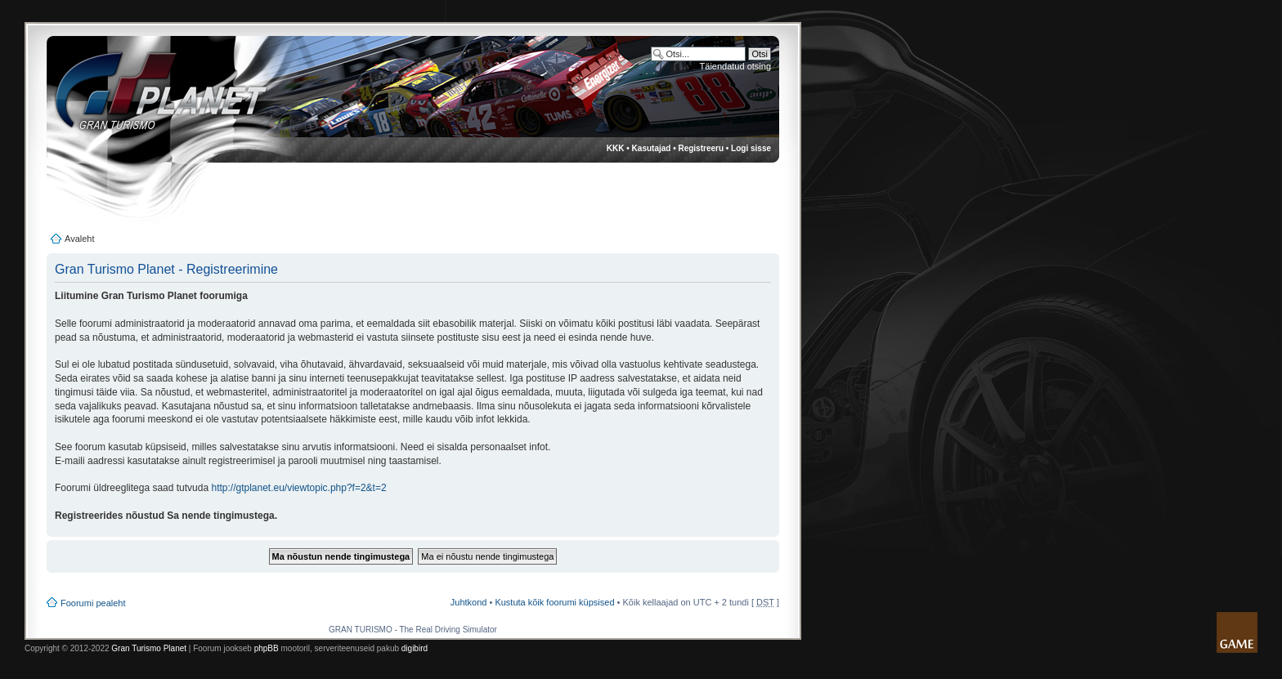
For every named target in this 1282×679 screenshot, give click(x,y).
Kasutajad (651, 148)
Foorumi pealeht (93, 603)
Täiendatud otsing (735, 66)
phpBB (266, 648)
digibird (414, 648)
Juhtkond (468, 602)
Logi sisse (751, 148)
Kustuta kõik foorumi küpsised (554, 602)
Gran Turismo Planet (148, 648)
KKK (616, 148)
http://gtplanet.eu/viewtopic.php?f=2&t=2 (298, 488)
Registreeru (701, 148)
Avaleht (80, 238)
